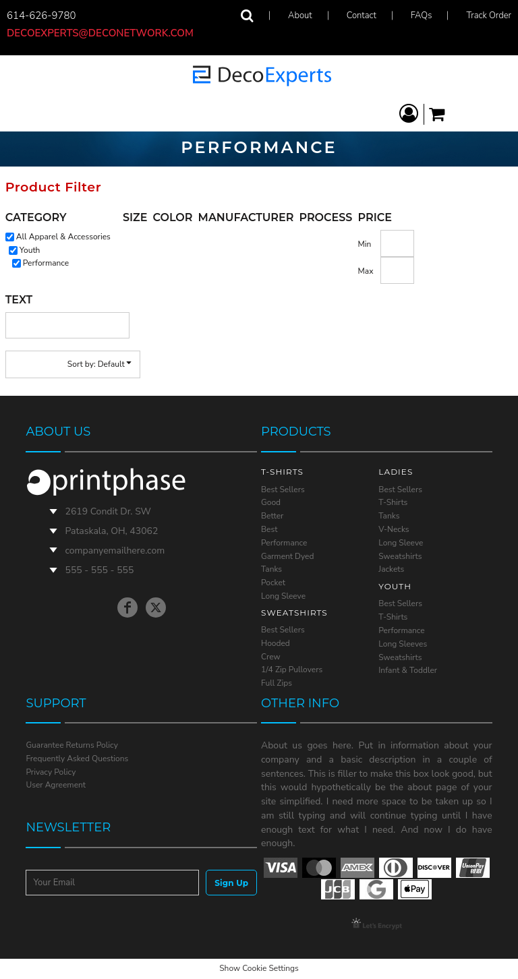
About (300, 15)
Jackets (391, 569)
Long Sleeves (402, 644)
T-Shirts (392, 502)
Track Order (489, 15)
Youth (30, 250)
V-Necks (393, 529)
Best (269, 529)
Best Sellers (283, 489)
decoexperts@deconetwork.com (105, 33)
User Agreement (56, 784)
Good (271, 502)
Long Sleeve (283, 596)
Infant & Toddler (407, 670)
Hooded (275, 643)
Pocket (273, 582)
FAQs (421, 15)
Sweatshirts (400, 556)
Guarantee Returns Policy (71, 745)
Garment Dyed (287, 556)
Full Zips (276, 683)
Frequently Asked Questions (77, 758)
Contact (361, 15)
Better (272, 515)
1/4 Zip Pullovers (291, 669)
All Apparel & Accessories (63, 236)
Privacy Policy (51, 772)
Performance (46, 263)
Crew (271, 656)
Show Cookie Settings (259, 968)
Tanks (271, 569)
